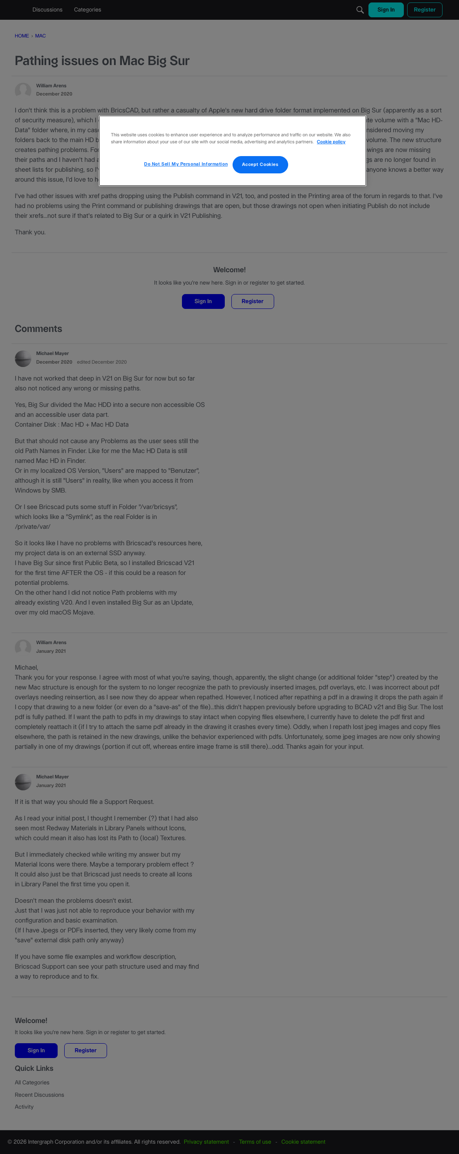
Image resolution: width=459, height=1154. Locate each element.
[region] (232, 150)
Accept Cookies (260, 164)
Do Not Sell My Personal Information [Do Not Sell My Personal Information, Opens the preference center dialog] (186, 164)
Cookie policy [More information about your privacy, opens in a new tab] (331, 142)
